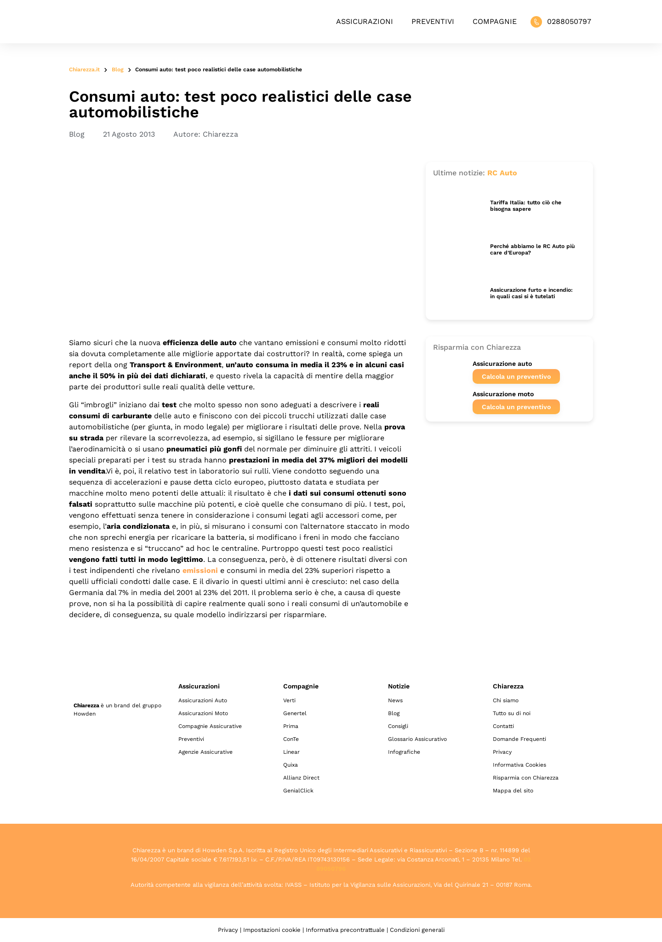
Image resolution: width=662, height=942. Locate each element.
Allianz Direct (301, 777)
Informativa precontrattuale (345, 929)
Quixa (290, 765)
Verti (289, 700)
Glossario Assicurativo (417, 739)
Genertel (295, 713)
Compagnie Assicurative (210, 726)
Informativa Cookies (519, 765)
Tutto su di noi (512, 713)
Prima (290, 726)
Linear (291, 752)
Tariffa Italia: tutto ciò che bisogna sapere (525, 205)
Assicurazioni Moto (203, 713)
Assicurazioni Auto (202, 700)
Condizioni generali (417, 929)
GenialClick (298, 790)
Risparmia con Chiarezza (526, 777)
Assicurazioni (364, 21)
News (395, 700)
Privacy (502, 752)
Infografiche (404, 752)
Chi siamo (506, 700)
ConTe (291, 739)
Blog (118, 69)
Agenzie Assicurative (205, 752)
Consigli (398, 726)
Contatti (503, 726)
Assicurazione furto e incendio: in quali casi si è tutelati (531, 293)
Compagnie (495, 21)
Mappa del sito (513, 790)
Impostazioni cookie (272, 929)
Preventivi (432, 21)
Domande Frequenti (519, 739)
